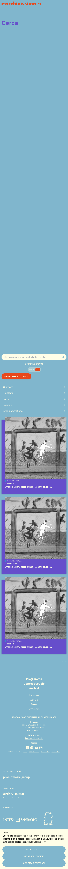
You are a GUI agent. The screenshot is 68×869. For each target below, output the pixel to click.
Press (25, 752)
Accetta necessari (34, 863)
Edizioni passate (34, 752)
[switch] (34, 369)
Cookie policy (56, 752)
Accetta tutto (34, 849)
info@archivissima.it (34, 738)
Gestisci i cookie (34, 856)
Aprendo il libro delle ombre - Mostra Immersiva (28, 487)
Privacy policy (45, 752)
